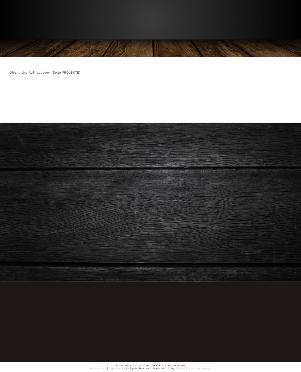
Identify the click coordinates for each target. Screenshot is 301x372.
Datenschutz (98, 368)
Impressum (116, 368)
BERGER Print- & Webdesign (193, 368)
